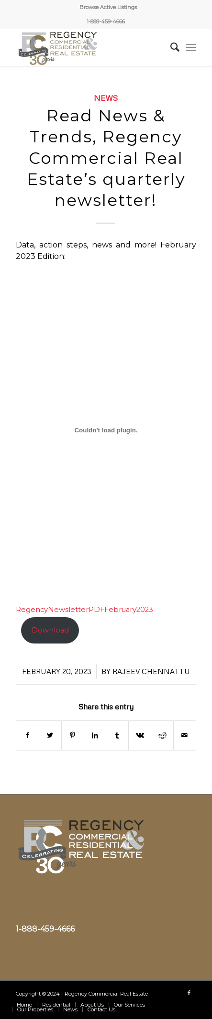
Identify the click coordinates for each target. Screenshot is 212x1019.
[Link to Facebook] (189, 993)
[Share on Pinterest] (73, 735)
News (106, 98)
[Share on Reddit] (162, 735)
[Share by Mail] (185, 735)
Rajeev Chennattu (151, 671)
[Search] (170, 47)
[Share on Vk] (140, 735)
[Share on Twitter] (50, 735)
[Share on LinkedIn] (95, 735)
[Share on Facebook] (27, 735)
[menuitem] (108, 7)
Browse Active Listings (108, 7)
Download (50, 630)
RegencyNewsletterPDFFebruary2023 (84, 609)
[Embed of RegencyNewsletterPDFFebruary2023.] (106, 430)
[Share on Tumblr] (117, 735)
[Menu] (191, 47)
